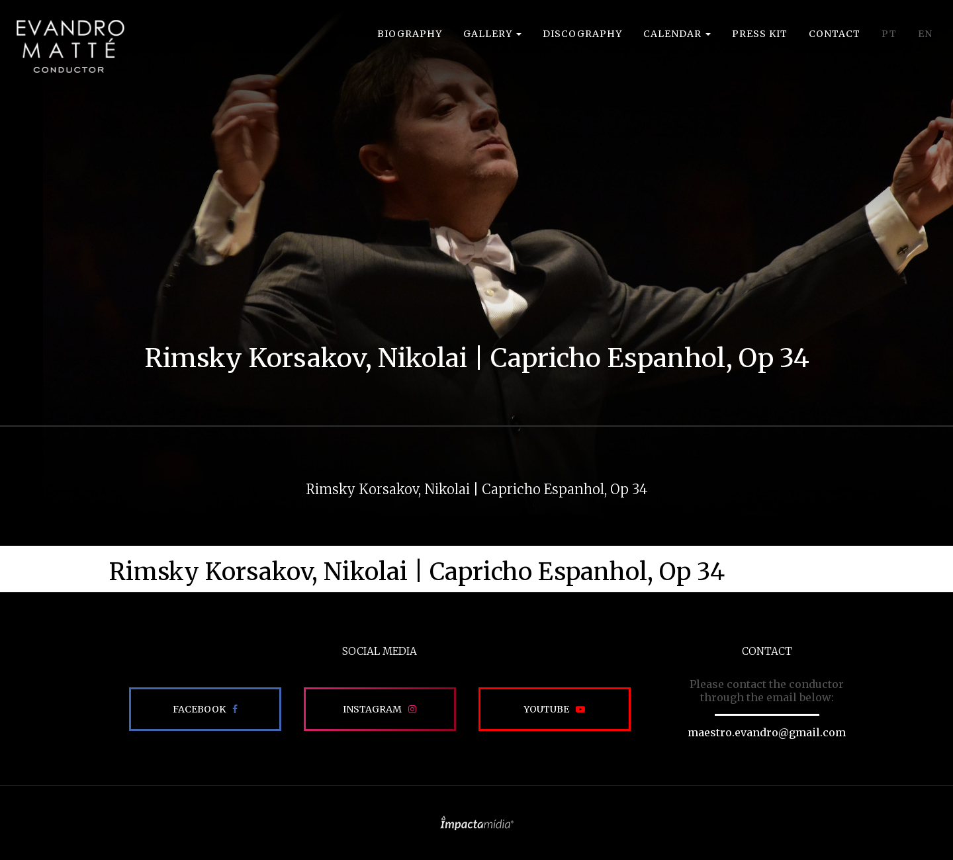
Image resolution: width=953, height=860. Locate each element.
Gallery (492, 34)
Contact (834, 34)
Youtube (546, 709)
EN (925, 34)
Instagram (372, 709)
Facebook (199, 709)
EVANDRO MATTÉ (70, 46)
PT (889, 34)
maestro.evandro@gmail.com (767, 732)
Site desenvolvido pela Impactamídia (477, 823)
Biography (409, 34)
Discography (582, 34)
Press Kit (760, 34)
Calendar (677, 34)
